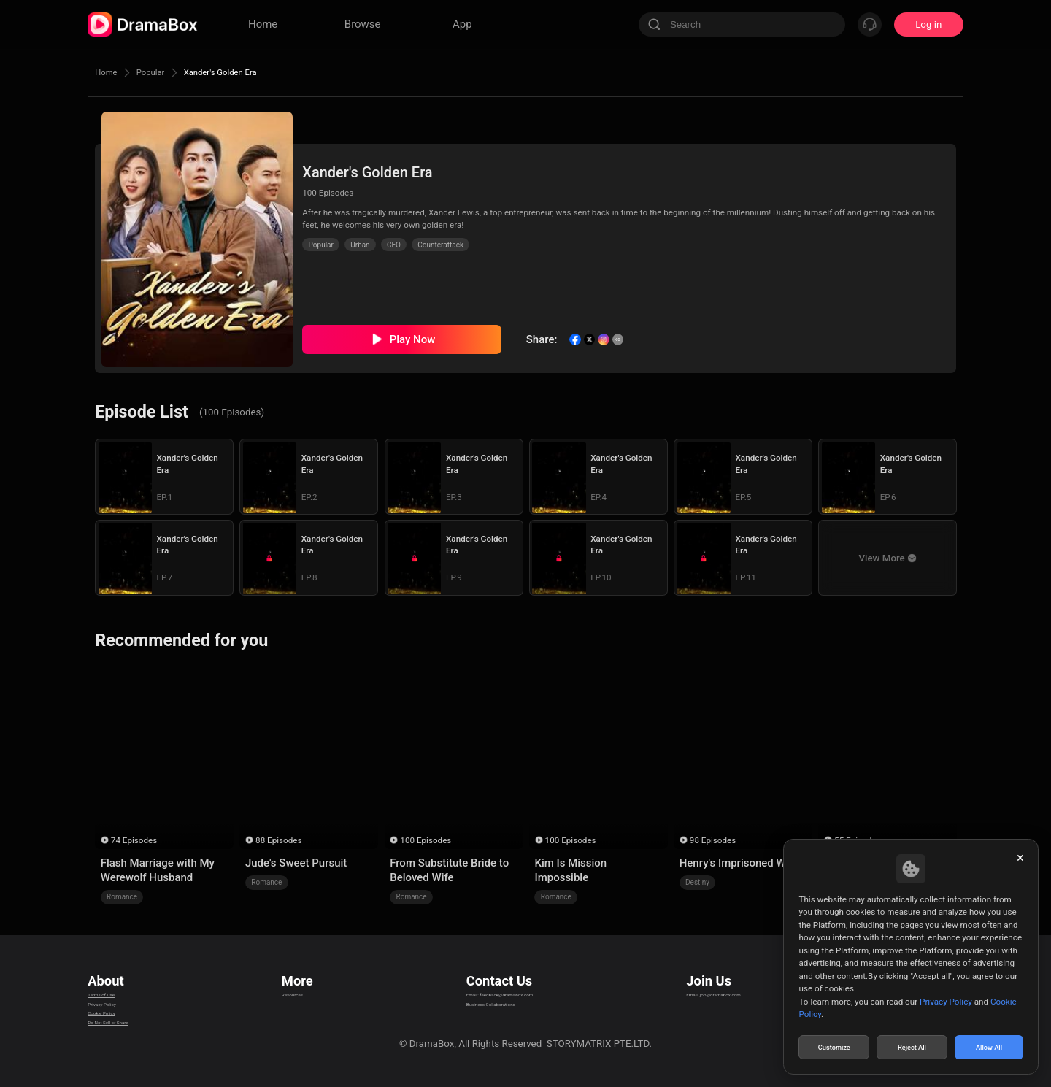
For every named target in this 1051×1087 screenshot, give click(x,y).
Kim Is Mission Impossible (570, 870)
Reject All (912, 1046)
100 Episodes (425, 840)
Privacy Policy (117, 1001)
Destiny (697, 882)
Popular (162, 72)
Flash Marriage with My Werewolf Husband (158, 870)
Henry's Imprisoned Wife (739, 862)
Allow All (989, 1046)
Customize (834, 1046)
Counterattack (440, 245)
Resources (300, 983)
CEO (394, 245)
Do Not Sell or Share (131, 1038)
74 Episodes (134, 840)
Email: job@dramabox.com (732, 983)
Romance (122, 897)
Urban (359, 245)
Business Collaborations (480, 1001)
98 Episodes (713, 840)
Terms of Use (116, 983)
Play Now (413, 339)
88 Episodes (278, 840)
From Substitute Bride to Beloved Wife (449, 870)
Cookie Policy (117, 1020)
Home (109, 72)
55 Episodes (857, 840)
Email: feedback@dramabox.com (499, 983)
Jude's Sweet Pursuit (296, 862)
